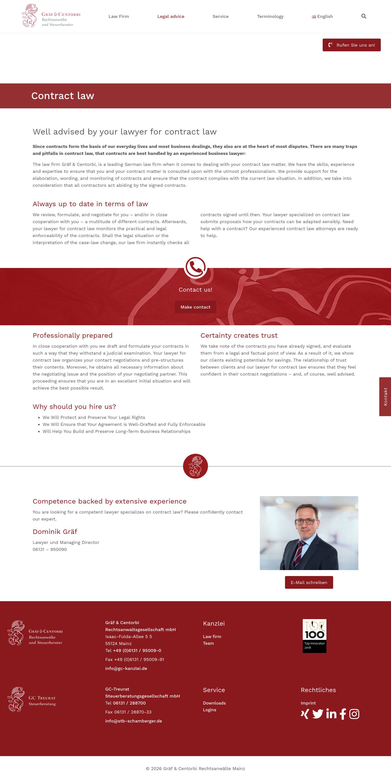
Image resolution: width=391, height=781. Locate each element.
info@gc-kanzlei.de (126, 668)
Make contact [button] (195, 307)
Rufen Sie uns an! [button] (351, 45)
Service (221, 16)
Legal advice (170, 16)
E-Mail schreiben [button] (309, 582)
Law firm (212, 636)
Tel (108, 650)
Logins (210, 710)
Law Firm (118, 16)
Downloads (215, 703)
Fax (109, 659)
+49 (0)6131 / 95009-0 (137, 650)
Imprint (309, 703)
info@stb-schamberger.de (133, 720)
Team (209, 643)
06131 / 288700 (129, 703)
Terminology (270, 16)
